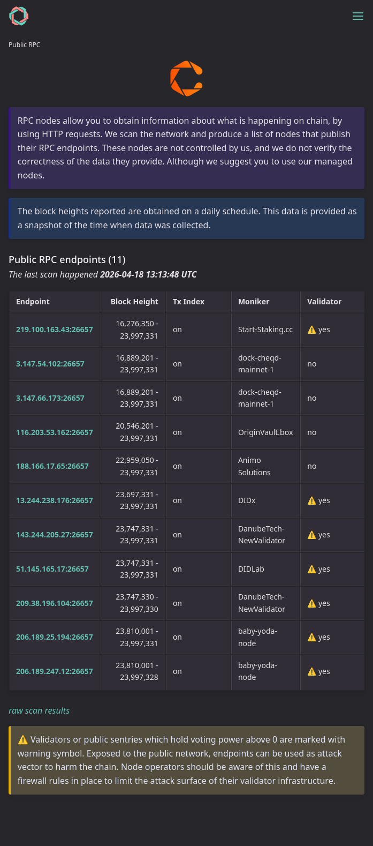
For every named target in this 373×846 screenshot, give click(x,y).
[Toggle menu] (358, 16)
